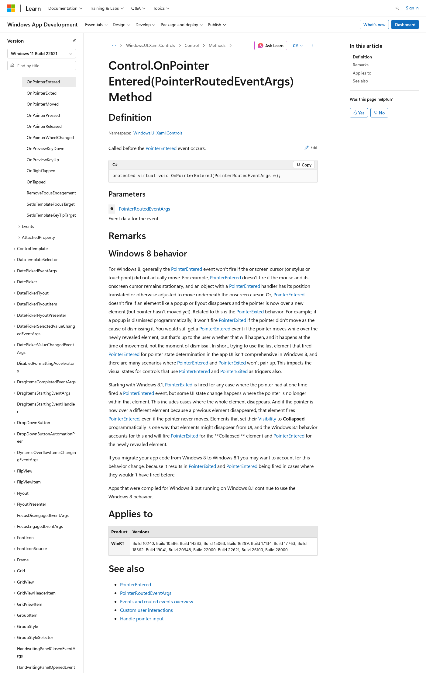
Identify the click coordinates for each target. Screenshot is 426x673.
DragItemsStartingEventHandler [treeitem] (46, 407)
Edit (311, 147)
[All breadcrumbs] (113, 46)
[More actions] (312, 46)
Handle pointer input (141, 618)
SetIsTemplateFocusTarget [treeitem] (51, 204)
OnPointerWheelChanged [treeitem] (50, 137)
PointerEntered (161, 148)
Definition (362, 57)
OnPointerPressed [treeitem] (43, 115)
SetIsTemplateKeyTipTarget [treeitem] (51, 215)
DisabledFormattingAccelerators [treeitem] (46, 367)
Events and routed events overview (156, 601)
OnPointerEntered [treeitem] (43, 82)
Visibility (267, 418)
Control (192, 45)
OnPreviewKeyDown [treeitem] (45, 148)
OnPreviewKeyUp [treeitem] (43, 159)
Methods (217, 45)
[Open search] (397, 8)
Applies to (362, 73)
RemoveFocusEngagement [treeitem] (51, 193)
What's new (374, 24)
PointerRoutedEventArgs (144, 208)
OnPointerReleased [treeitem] (44, 126)
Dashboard (405, 24)
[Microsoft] (11, 8)
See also (360, 81)
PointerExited (250, 311)
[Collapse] (74, 40)
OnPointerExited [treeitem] (42, 93)
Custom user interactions (146, 610)
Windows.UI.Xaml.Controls (150, 45)
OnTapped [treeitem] (36, 182)
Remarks (361, 65)
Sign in (412, 8)
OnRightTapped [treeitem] (41, 170)
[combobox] (41, 53)
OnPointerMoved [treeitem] (43, 104)
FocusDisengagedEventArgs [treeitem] (43, 515)
